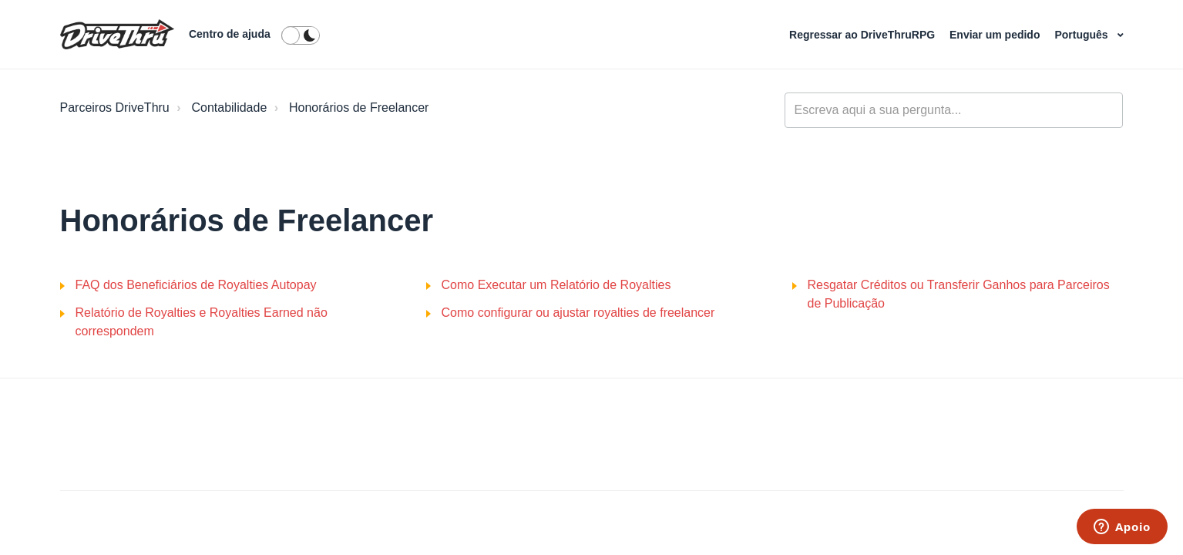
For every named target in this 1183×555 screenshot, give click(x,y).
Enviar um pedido (996, 35)
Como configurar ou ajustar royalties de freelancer (578, 312)
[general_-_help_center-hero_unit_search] (954, 110)
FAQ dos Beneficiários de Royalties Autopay (196, 284)
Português (1082, 35)
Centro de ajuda (230, 34)
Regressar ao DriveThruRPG (863, 35)
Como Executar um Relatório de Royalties (556, 284)
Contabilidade (229, 107)
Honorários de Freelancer (359, 107)
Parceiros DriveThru (115, 107)
